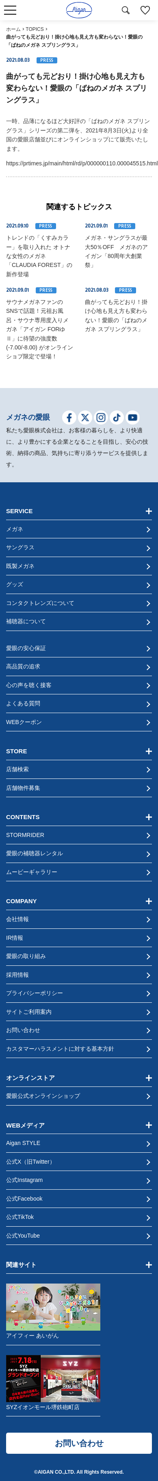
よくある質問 (23, 703)
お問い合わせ (23, 1030)
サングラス (20, 547)
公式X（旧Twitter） (30, 1161)
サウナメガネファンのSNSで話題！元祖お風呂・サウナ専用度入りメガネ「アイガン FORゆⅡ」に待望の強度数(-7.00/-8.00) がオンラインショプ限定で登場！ (39, 329)
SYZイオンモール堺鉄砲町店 (53, 1382)
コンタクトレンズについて (40, 603)
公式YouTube (23, 1235)
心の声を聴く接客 (29, 685)
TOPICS (34, 29)
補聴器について (26, 621)
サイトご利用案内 (29, 1011)
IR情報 (14, 938)
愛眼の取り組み (26, 956)
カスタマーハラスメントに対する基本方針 (60, 1048)
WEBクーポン (24, 722)
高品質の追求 (23, 666)
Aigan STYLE (23, 1143)
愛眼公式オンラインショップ (43, 1096)
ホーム (13, 29)
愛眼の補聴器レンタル (34, 853)
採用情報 (17, 974)
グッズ (14, 584)
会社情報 (17, 919)
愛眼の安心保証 (26, 648)
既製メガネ (20, 566)
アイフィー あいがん (53, 1311)
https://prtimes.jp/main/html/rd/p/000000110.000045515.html (82, 163)
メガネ (14, 529)
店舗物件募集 (23, 788)
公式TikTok (20, 1217)
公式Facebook (24, 1198)
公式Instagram (24, 1180)
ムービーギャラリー (31, 872)
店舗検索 (17, 769)
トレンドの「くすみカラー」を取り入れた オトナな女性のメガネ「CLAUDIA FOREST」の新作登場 (39, 256)
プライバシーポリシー (34, 993)
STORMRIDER (25, 835)
